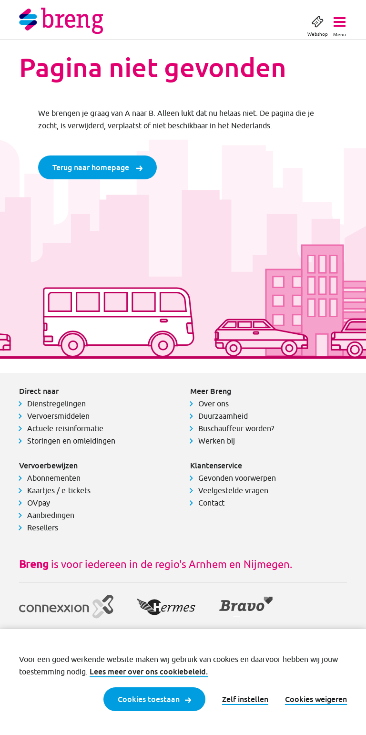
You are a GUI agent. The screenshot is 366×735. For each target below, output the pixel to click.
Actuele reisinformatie (65, 428)
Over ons (213, 403)
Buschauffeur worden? (236, 428)
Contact (211, 502)
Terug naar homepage (97, 167)
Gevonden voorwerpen (237, 478)
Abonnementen (54, 478)
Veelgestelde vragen (233, 490)
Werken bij (216, 440)
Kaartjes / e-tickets (59, 490)
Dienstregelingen (56, 403)
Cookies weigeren (316, 699)
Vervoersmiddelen (58, 416)
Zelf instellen (245, 699)
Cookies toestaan (154, 699)
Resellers (42, 527)
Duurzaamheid (223, 416)
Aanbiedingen (50, 515)
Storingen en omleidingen (71, 440)
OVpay (38, 502)
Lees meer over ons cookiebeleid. (149, 671)
